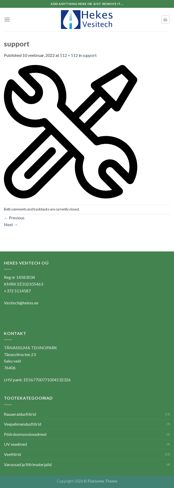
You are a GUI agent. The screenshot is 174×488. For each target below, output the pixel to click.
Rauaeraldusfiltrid (20, 414)
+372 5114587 (17, 290)
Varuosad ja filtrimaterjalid (28, 464)
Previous (14, 217)
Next (11, 224)
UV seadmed (15, 444)
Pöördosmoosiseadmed (25, 434)
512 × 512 (69, 55)
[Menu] (7, 19)
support (90, 55)
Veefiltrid (12, 454)
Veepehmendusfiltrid (22, 423)
